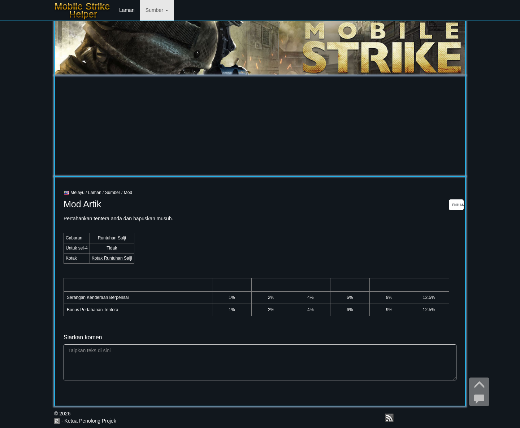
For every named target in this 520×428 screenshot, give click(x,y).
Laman (127, 10)
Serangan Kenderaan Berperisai (98, 297)
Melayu (74, 192)
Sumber (112, 192)
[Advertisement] (260, 125)
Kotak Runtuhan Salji (112, 258)
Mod (128, 192)
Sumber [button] (157, 10)
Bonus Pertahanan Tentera (92, 309)
